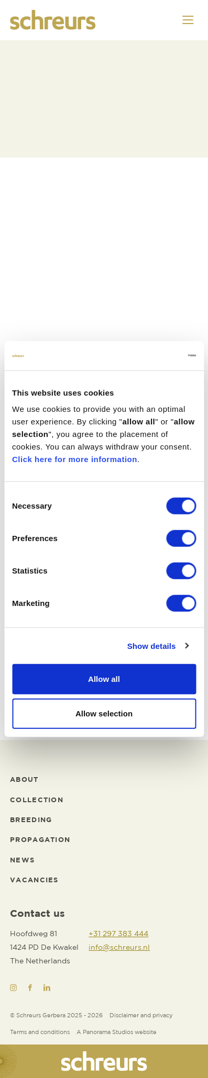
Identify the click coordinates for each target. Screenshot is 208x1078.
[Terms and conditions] (40, 1033)
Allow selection (104, 713)
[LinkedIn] (46, 987)
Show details (151, 645)
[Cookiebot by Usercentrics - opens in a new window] (150, 356)
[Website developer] (116, 1033)
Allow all (104, 679)
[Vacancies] (34, 881)
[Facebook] (30, 987)
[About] (24, 780)
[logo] (53, 20)
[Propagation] (40, 840)
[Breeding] (31, 820)
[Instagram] (13, 987)
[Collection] (36, 800)
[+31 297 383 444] (119, 934)
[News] (22, 861)
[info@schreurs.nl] (119, 948)
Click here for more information (74, 459)
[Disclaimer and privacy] (141, 1016)
